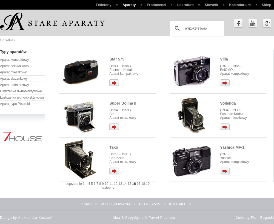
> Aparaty (8, 40)
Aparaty (129, 5)
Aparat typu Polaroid (15, 104)
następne (107, 187)
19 (147, 184)
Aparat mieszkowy (13, 72)
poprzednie (73, 184)
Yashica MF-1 (232, 147)
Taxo (113, 147)
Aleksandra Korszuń (35, 218)
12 (116, 184)
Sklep (266, 5)
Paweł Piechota (162, 218)
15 (129, 184)
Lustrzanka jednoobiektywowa (22, 97)
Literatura (185, 5)
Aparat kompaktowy (14, 60)
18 (143, 184)
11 (111, 184)
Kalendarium (240, 5)
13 (120, 184)
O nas (86, 204)
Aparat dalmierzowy (14, 85)
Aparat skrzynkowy (14, 79)
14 (125, 184)
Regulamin (149, 204)
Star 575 (116, 59)
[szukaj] (196, 28)
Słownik (211, 5)
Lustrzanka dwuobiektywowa (21, 91)
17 (138, 184)
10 (106, 184)
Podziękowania (115, 204)
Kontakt (177, 204)
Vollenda (228, 103)
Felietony (104, 5)
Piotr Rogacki (262, 218)
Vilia (224, 59)
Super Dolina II (122, 103)
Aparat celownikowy (14, 66)
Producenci (156, 5)
